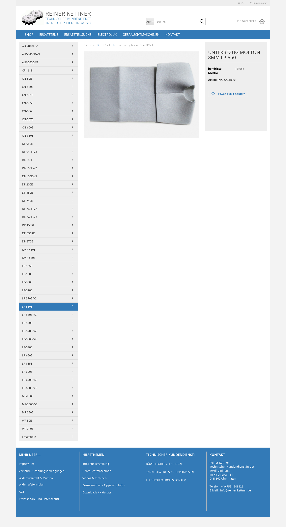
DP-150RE (28, 225)
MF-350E (27, 412)
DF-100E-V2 (29, 168)
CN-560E (27, 87)
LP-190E (27, 274)
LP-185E (27, 266)
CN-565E (27, 103)
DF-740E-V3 (29, 217)
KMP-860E (28, 258)
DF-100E (27, 160)
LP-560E (27, 306)
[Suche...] (150, 21)
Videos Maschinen (94, 478)
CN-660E (27, 135)
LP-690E (27, 372)
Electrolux (107, 34)
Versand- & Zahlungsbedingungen (42, 471)
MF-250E (27, 396)
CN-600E (27, 127)
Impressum (26, 464)
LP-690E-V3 (29, 388)
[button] (241, 3)
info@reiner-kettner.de (235, 490)
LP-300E (27, 282)
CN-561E (27, 95)
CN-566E (27, 111)
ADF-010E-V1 (30, 46)
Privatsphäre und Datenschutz (39, 499)
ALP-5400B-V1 (31, 54)
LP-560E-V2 (29, 315)
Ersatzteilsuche (78, 34)
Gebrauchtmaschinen (141, 34)
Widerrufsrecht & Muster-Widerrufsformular (36, 481)
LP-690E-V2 (29, 380)
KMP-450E (28, 249)
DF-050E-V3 (29, 152)
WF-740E (27, 428)
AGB (21, 491)
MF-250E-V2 (30, 404)
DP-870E (27, 241)
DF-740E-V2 (29, 209)
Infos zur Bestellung (95, 464)
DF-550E (27, 192)
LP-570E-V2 (29, 331)
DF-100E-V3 (29, 176)
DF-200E (27, 184)
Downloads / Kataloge (96, 492)
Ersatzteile (48, 34)
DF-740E (27, 201)
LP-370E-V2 (29, 298)
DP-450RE (28, 233)
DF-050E (27, 144)
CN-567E (27, 119)
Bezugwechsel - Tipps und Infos (103, 485)
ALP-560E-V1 (30, 62)
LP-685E (27, 363)
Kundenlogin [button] (258, 3)
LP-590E (27, 347)
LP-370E (27, 290)
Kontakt (172, 34)
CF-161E (27, 70)
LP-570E (27, 323)
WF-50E (27, 420)
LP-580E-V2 (29, 339)
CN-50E (27, 78)
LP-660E (27, 355)
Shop (29, 34)
